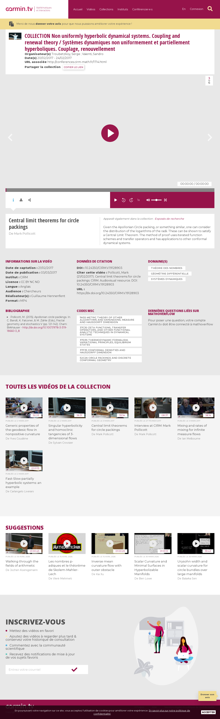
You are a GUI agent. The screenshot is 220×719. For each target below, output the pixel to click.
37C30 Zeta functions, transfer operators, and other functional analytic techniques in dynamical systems (105, 331)
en (184, 9)
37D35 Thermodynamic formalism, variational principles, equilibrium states (105, 342)
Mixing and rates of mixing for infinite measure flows (192, 430)
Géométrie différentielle (169, 273)
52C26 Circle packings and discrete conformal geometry (105, 359)
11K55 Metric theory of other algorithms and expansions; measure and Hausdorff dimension (107, 320)
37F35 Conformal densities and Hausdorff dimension (102, 351)
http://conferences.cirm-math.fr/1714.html (77, 62)
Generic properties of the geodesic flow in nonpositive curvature (23, 430)
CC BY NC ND (30, 282)
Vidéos (91, 9)
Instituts (122, 9)
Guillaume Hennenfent (48, 296)
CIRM (24, 277)
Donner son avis (207, 695)
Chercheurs (32, 291)
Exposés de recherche (169, 218)
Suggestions (25, 527)
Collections (106, 9)
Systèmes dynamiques (167, 279)
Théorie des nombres (166, 268)
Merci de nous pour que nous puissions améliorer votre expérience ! (70, 24)
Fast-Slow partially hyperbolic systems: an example (23, 483)
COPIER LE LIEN (73, 67)
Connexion (196, 9)
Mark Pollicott (24, 233)
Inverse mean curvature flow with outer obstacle (107, 566)
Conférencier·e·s (142, 9)
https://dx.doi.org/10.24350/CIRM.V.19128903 (108, 293)
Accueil (77, 9)
